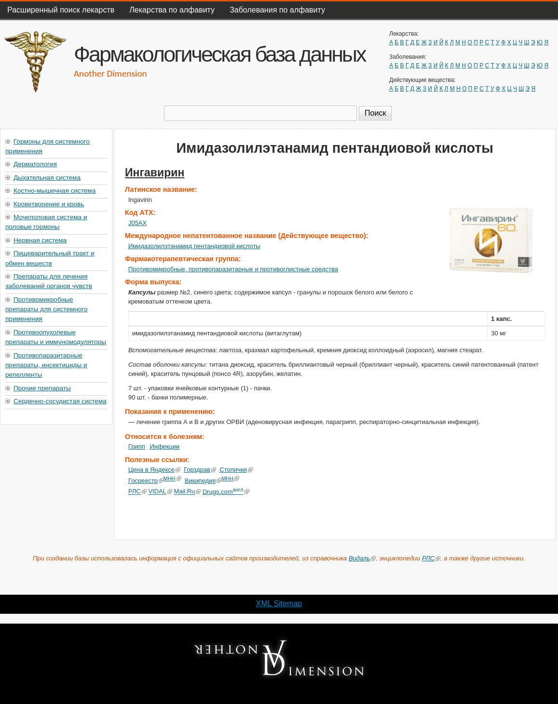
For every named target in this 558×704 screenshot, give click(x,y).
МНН (172, 478)
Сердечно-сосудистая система (60, 401)
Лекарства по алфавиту (172, 10)
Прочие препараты (42, 388)
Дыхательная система (47, 177)
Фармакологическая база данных (219, 54)
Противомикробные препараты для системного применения (46, 309)
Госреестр (145, 480)
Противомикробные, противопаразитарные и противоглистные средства (233, 269)
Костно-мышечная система (54, 190)
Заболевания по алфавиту (277, 10)
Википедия (203, 480)
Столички (236, 469)
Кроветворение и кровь (49, 204)
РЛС (137, 491)
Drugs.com (225, 491)
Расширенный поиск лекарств (60, 10)
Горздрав (200, 469)
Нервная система (40, 240)
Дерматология (35, 164)
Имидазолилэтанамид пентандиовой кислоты (194, 246)
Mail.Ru (187, 491)
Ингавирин (154, 172)
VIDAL (160, 491)
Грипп (136, 446)
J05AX (137, 222)
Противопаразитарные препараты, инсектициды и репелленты (46, 365)
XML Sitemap (279, 603)
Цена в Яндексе (154, 469)
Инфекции (164, 446)
